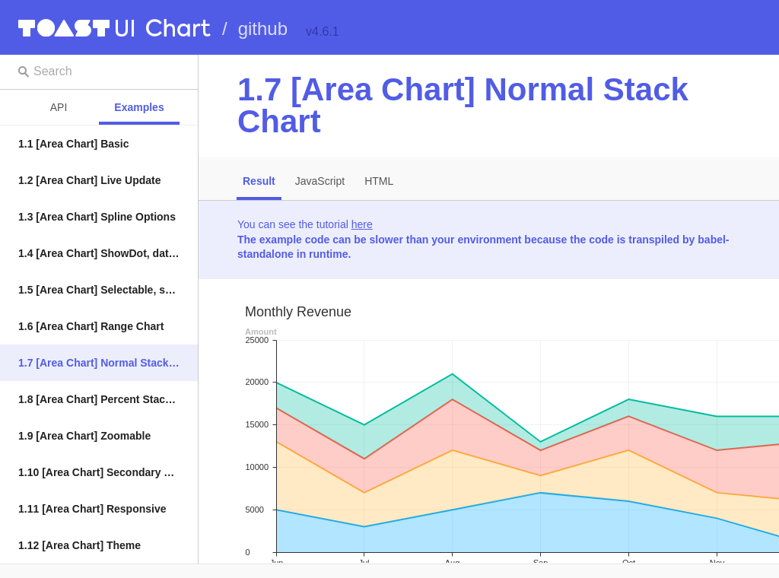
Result (259, 181)
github (263, 28)
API (59, 107)
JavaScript (320, 181)
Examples (139, 107)
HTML (378, 181)
